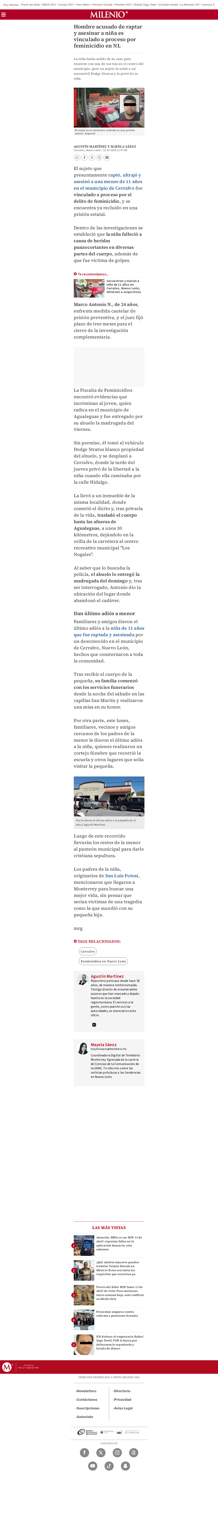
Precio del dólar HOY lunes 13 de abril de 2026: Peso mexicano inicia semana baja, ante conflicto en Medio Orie (120, 1293)
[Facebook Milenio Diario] (84, 1452)
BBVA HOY (49, 4)
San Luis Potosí (121, 876)
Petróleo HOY (123, 4)
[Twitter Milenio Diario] (101, 1452)
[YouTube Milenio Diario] (92, 1466)
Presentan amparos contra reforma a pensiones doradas (117, 1314)
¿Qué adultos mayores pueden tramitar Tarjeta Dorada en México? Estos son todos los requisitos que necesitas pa (117, 1268)
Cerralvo (88, 951)
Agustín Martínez (90, 146)
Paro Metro (83, 4)
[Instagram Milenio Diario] (117, 1452)
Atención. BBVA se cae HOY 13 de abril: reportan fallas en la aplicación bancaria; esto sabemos (119, 1243)
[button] (3, 16)
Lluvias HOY (66, 4)
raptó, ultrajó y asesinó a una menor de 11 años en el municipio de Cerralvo (108, 181)
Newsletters (87, 1391)
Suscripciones (88, 1408)
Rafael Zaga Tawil (145, 4)
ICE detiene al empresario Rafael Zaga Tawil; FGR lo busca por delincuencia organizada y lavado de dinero (119, 1342)
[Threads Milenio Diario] (133, 1452)
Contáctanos (87, 1400)
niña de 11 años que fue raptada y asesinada (109, 631)
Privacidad (122, 1400)
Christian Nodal (168, 4)
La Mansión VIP (189, 4)
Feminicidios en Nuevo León (103, 961)
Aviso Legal (123, 1408)
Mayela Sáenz (123, 146)
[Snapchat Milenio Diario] (125, 1466)
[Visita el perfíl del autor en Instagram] (94, 1025)
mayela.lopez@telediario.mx (109, 1049)
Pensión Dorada (102, 4)
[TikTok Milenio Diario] (109, 1466)
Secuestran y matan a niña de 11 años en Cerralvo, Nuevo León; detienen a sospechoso (124, 286)
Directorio (122, 1391)
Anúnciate (85, 1417)
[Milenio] (109, 14)
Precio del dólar (30, 4)
